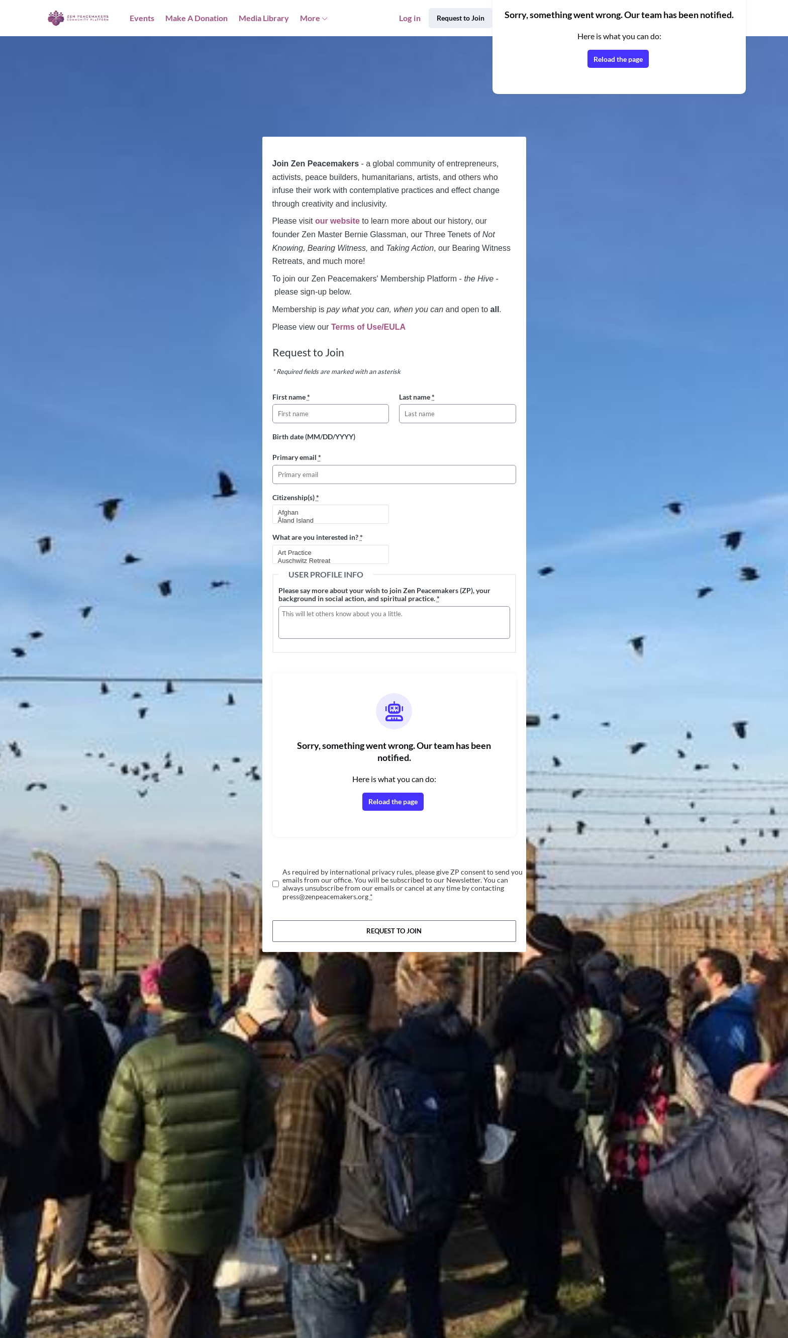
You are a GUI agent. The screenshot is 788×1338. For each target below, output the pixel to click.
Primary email (296, 457)
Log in (410, 18)
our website (337, 221)
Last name (417, 397)
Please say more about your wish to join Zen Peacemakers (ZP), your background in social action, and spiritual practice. (384, 594)
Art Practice (326, 553)
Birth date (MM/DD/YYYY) (313, 436)
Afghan (326, 513)
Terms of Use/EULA (368, 327)
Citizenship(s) (295, 497)
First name (291, 397)
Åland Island (326, 521)
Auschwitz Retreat (326, 561)
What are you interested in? (317, 537)
